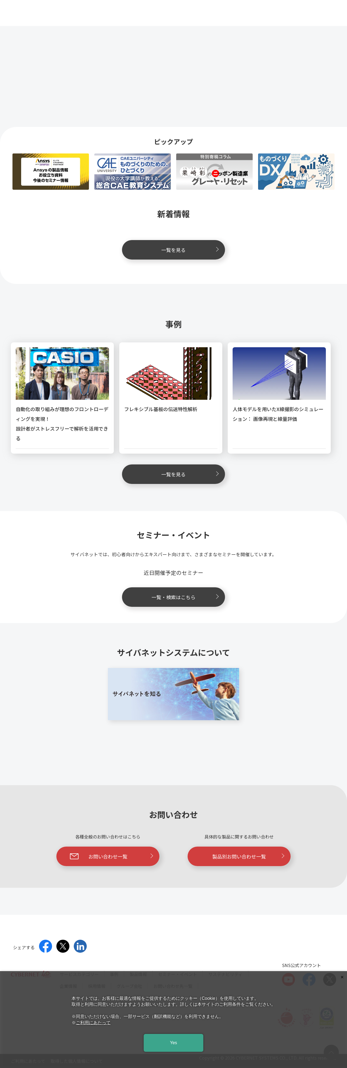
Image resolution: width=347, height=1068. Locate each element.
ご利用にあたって (93, 1022)
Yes (173, 1042)
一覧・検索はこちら (185, 597)
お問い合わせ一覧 (111, 856)
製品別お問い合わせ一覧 (248, 856)
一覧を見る (190, 249)
